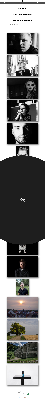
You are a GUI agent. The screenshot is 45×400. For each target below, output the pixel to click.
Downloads (22, 201)
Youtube (22, 200)
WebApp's (22, 199)
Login (21, 198)
